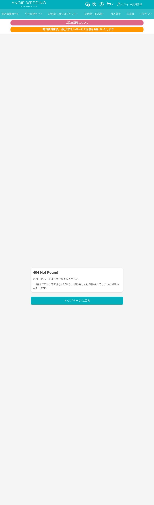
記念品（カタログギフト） (63, 13)
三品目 (130, 13)
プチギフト (146, 13)
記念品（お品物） (95, 13)
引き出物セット (34, 13)
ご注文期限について (77, 22)
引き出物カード (10, 13)
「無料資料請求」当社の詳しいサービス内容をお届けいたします (77, 29)
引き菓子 (116, 13)
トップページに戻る (77, 300)
